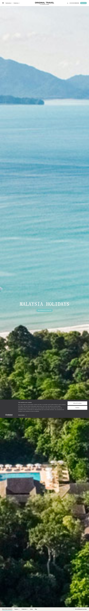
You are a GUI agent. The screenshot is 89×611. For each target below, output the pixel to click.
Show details (21, 608)
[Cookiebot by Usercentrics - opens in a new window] (9, 608)
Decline (77, 600)
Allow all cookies (77, 596)
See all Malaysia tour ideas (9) (44, 310)
